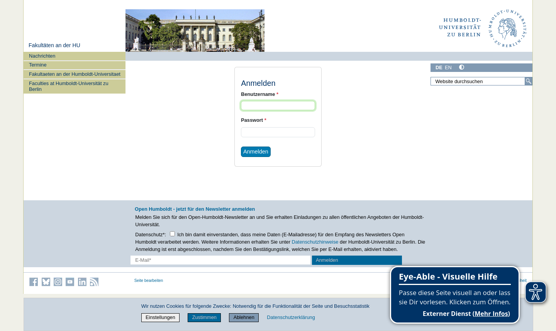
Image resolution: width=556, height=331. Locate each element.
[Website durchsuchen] (481, 81)
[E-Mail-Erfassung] (221, 260)
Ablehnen (244, 317)
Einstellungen (160, 317)
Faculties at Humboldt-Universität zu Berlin (68, 86)
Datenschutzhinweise (315, 242)
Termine (38, 65)
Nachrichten (42, 56)
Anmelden (255, 151)
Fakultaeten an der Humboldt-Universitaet (74, 74)
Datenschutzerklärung (291, 317)
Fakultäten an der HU (54, 45)
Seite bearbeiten (148, 280)
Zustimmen (204, 317)
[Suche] (528, 81)
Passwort (253, 120)
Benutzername (259, 94)
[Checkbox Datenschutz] (172, 233)
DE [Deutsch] (439, 67)
